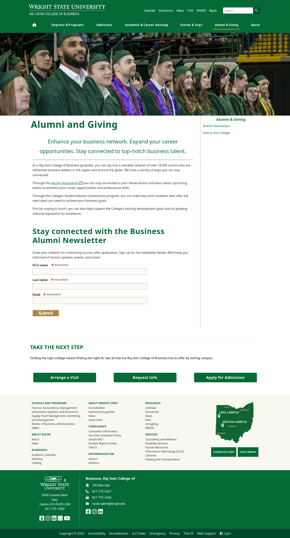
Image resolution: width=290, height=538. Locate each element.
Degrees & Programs (67, 25)
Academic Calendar (44, 455)
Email (47, 294)
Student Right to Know (102, 443)
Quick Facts (95, 420)
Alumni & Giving (226, 25)
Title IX (92, 447)
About (255, 25)
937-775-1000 (55, 509)
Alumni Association (216, 126)
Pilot (190, 10)
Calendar (149, 10)
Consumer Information (102, 431)
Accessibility (96, 533)
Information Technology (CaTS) (164, 451)
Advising (37, 459)
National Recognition (101, 412)
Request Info (145, 377)
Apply (213, 10)
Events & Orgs (191, 25)
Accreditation (96, 408)
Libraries (150, 455)
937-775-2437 (101, 491)
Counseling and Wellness (161, 439)
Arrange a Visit (64, 377)
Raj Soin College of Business (54, 14)
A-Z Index (139, 533)
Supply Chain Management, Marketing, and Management (56, 418)
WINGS (201, 10)
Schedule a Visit (223, 452)
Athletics (98, 463)
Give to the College (216, 133)
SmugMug (156, 424)
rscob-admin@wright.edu (108, 504)
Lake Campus (248, 452)
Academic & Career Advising (146, 25)
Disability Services (156, 443)
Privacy (175, 533)
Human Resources (156, 447)
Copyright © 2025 (71, 533)
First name (51, 265)
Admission (104, 25)
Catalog (36, 463)
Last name (51, 280)
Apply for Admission (225, 377)
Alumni (98, 459)
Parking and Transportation (162, 459)
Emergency (157, 533)
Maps (180, 10)
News (35, 443)
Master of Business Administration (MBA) (53, 426)
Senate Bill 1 (96, 439)
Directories (165, 10)
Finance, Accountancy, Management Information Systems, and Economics (55, 410)
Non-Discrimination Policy (104, 435)
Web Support (206, 533)
